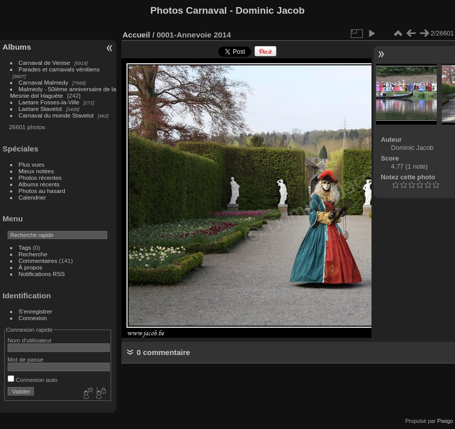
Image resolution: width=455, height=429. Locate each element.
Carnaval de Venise (44, 62)
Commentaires (38, 260)
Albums (17, 47)
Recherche (33, 254)
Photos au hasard (42, 190)
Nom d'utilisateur (30, 340)
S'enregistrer (35, 311)
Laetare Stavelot (40, 108)
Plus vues (32, 164)
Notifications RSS (42, 273)
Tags (25, 247)
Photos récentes (40, 177)
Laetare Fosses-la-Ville (49, 102)
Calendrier (32, 197)
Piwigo (445, 421)
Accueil (136, 34)
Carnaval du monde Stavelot (56, 115)
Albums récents (39, 184)
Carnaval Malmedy (43, 82)
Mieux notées (36, 171)
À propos (31, 267)
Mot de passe (26, 359)
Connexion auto (33, 379)
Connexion (33, 318)
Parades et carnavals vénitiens (59, 69)
